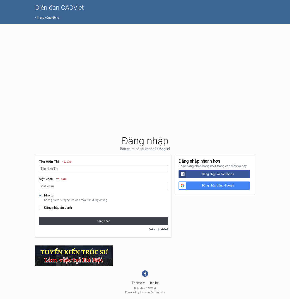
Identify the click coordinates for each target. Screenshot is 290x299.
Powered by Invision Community (145, 292)
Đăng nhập (103, 221)
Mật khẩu (52, 179)
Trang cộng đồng (47, 17)
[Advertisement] (145, 59)
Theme (138, 283)
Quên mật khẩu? (158, 229)
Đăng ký (163, 149)
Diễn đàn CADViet (59, 7)
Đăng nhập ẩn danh (58, 207)
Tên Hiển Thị (55, 161)
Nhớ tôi (49, 195)
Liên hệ (154, 283)
